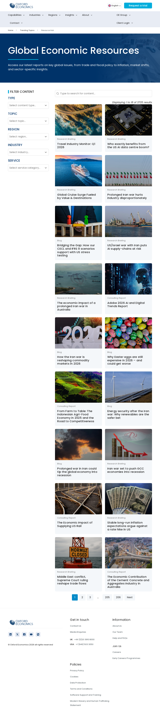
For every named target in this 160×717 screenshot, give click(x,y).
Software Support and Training (85, 695)
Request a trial (138, 5)
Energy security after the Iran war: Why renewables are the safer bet (128, 414)
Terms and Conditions (81, 688)
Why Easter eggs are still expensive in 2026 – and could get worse (125, 360)
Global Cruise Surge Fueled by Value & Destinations (76, 196)
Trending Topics (27, 30)
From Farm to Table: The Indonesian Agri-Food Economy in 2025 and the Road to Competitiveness (75, 416)
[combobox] (25, 105)
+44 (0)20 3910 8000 (84, 639)
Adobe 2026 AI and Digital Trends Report (126, 304)
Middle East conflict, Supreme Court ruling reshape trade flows (72, 580)
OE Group (124, 15)
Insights (72, 15)
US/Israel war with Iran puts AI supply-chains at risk (127, 247)
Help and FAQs (120, 638)
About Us (117, 626)
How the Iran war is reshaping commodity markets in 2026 (73, 360)
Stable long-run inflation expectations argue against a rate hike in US (127, 526)
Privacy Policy (77, 670)
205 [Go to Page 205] (107, 597)
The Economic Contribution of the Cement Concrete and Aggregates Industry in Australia (128, 582)
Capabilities (17, 15)
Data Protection (78, 682)
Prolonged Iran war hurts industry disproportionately (127, 196)
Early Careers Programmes (126, 658)
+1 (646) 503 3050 (84, 644)
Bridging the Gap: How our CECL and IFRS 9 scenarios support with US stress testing (76, 250)
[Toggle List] (46, 105)
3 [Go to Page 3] (90, 597)
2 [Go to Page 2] (82, 597)
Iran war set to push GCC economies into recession (125, 470)
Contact (17, 23)
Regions (55, 15)
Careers (117, 652)
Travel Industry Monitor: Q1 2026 (76, 145)
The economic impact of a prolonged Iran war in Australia (76, 306)
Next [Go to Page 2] (130, 597)
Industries (37, 15)
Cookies (74, 676)
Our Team (118, 632)
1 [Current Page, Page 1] (74, 597)
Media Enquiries (78, 632)
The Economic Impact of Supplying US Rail (74, 524)
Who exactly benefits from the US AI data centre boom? (128, 145)
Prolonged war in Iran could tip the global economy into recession (77, 472)
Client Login (125, 23)
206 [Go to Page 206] (118, 597)
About (88, 15)
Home (10, 30)
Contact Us (75, 626)
